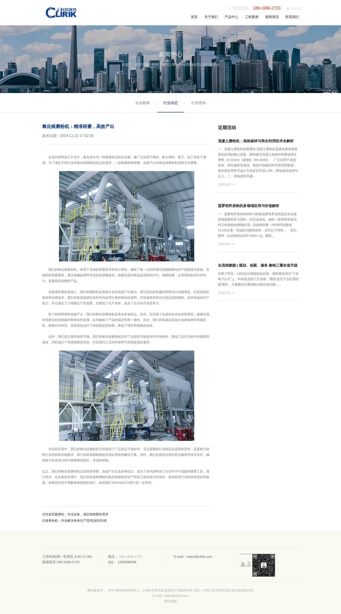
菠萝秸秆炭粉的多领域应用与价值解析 (248, 206)
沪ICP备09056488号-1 (124, 590)
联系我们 (292, 17)
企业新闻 (142, 103)
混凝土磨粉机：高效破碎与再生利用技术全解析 (256, 141)
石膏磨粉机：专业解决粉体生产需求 (67, 520)
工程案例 (252, 17)
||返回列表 (100, 520)
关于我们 (211, 17)
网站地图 (170, 601)
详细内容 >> (226, 184)
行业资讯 (198, 103)
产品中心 (231, 17)
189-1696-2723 (266, 8)
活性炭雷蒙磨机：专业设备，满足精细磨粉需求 (75, 514)
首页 (194, 17)
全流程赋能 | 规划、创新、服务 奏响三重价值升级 (258, 265)
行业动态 (170, 103)
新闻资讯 (272, 17)
